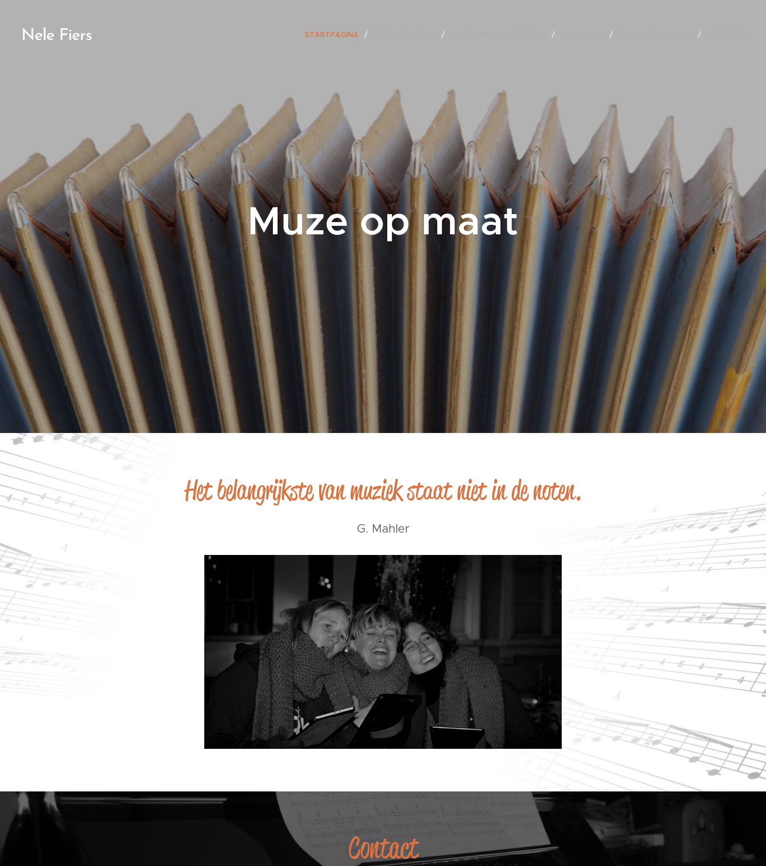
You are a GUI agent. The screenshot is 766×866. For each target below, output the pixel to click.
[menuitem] (335, 34)
